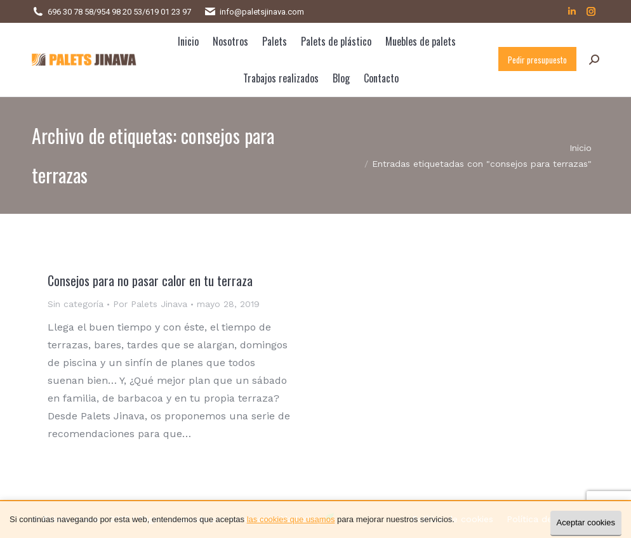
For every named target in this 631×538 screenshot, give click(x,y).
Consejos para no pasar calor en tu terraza (150, 280)
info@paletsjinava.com (262, 11)
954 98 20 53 (119, 11)
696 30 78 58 (70, 11)
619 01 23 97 (168, 11)
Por (150, 304)
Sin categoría (75, 304)
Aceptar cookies (586, 522)
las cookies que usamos (291, 519)
